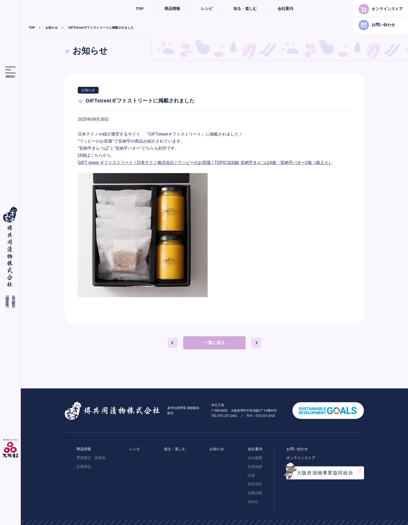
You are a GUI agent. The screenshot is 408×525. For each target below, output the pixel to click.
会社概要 (255, 457)
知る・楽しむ (245, 8)
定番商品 (83, 465)
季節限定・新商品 (91, 457)
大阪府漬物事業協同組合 (325, 471)
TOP (140, 8)
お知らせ (51, 27)
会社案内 (285, 8)
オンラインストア (387, 9)
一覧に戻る (214, 342)
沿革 (251, 474)
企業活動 (255, 492)
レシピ (207, 8)
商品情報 (172, 8)
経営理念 (255, 483)
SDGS (253, 501)
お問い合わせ (383, 24)
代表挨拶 (255, 465)
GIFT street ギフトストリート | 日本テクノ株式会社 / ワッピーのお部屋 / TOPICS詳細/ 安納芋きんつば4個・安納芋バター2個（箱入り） (205, 162)
